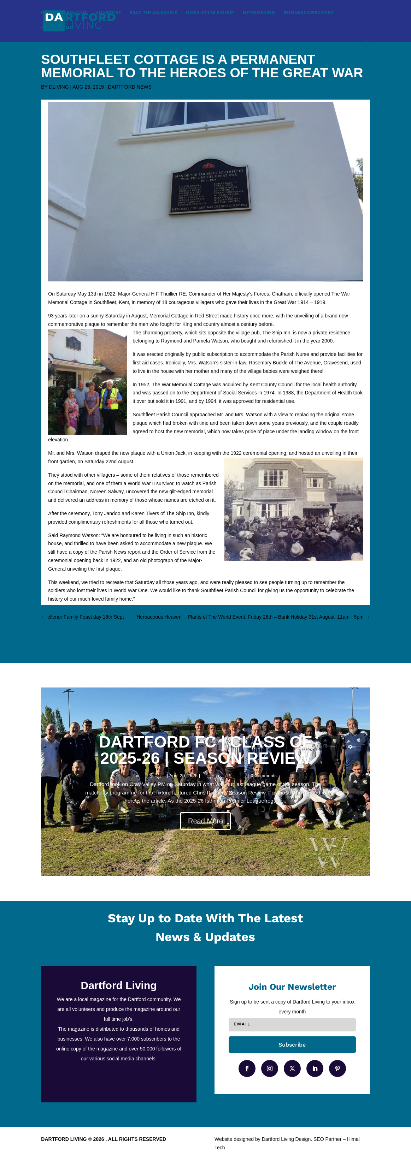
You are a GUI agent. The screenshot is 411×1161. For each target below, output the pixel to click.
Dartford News (129, 87)
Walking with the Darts (224, 775)
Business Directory (309, 13)
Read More (205, 821)
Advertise (108, 13)
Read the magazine (153, 13)
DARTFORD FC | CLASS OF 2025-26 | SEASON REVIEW (205, 750)
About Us (75, 13)
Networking (259, 13)
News (47, 13)
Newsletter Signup (210, 13)
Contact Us (56, 28)
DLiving (59, 87)
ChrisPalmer (153, 775)
